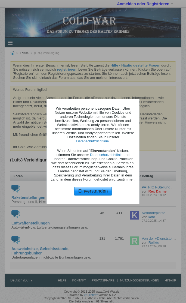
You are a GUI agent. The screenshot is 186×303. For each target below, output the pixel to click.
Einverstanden (93, 191)
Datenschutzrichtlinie (92, 141)
